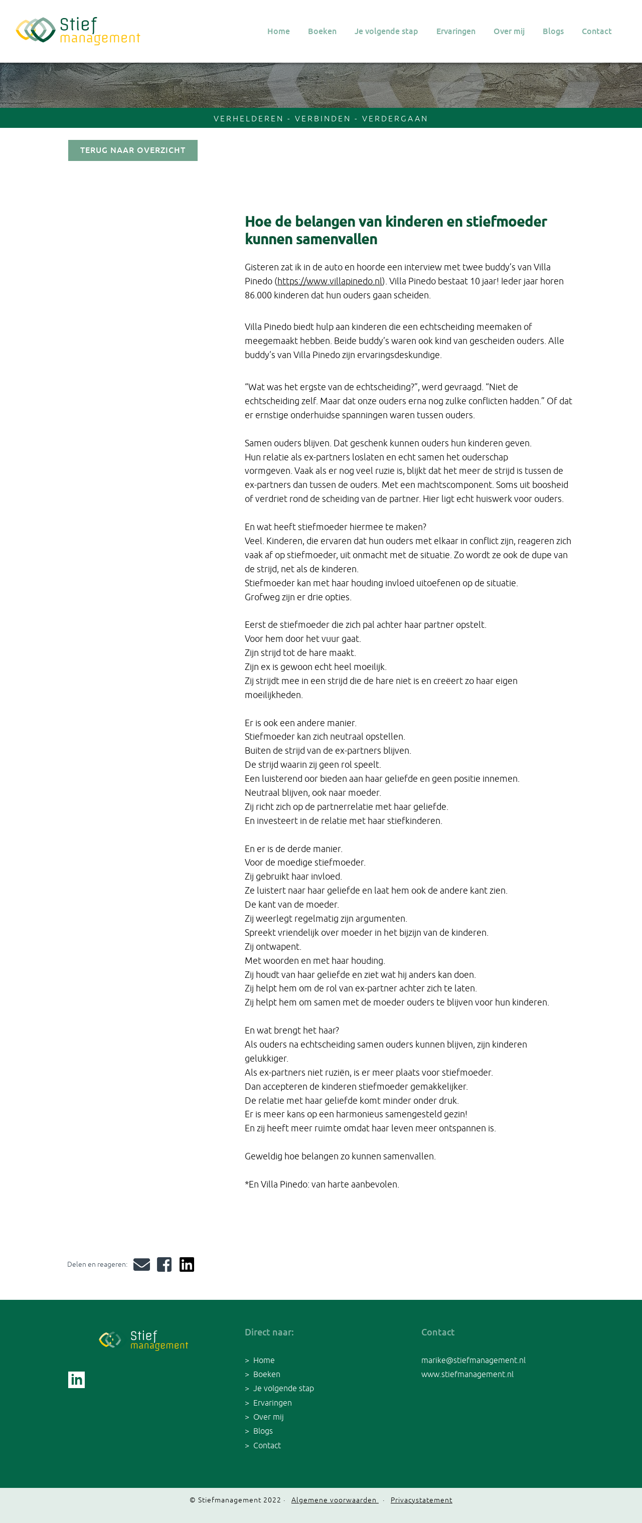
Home (278, 31)
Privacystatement (421, 1500)
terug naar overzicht (133, 150)
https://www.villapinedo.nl (329, 281)
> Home (260, 1360)
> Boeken (262, 1374)
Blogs (553, 31)
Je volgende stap (386, 31)
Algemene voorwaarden (335, 1500)
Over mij (509, 31)
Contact (597, 31)
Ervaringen (455, 31)
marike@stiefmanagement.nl (473, 1360)
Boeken (322, 31)
